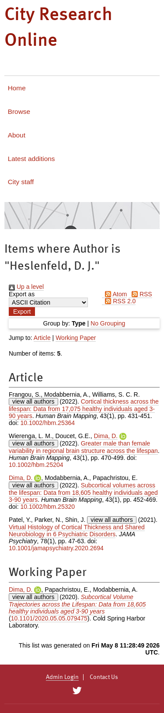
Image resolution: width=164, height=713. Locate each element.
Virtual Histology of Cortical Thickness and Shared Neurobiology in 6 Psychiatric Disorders (77, 531)
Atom (114, 294)
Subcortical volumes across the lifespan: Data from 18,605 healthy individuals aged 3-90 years (83, 492)
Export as (22, 294)
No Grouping (108, 323)
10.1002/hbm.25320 (47, 506)
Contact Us (104, 677)
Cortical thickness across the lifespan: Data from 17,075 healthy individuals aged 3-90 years (84, 408)
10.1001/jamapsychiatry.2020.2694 (56, 548)
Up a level (26, 286)
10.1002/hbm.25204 (36, 464)
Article (42, 337)
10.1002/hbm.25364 (47, 422)
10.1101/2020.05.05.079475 (49, 618)
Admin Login (62, 677)
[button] (22, 311)
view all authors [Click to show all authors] (33, 401)
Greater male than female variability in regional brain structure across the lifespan (83, 447)
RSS (140, 294)
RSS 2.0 (119, 301)
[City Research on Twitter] (77, 691)
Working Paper (76, 337)
